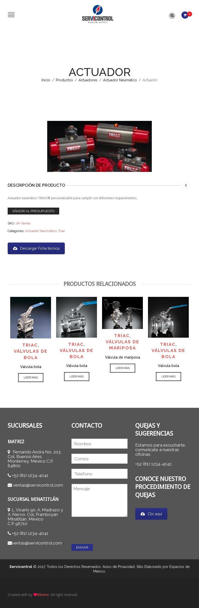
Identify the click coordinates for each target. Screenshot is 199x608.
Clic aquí (151, 513)
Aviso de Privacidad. (119, 566)
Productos (64, 80)
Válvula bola (76, 365)
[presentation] (110, 529)
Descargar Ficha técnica (36, 248)
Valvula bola (30, 366)
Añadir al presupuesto (33, 210)
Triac (61, 230)
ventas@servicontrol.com (38, 484)
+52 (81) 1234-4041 (30, 475)
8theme (43, 594)
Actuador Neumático (120, 80)
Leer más (31, 377)
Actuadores (88, 80)
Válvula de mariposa (122, 357)
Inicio (46, 80)
